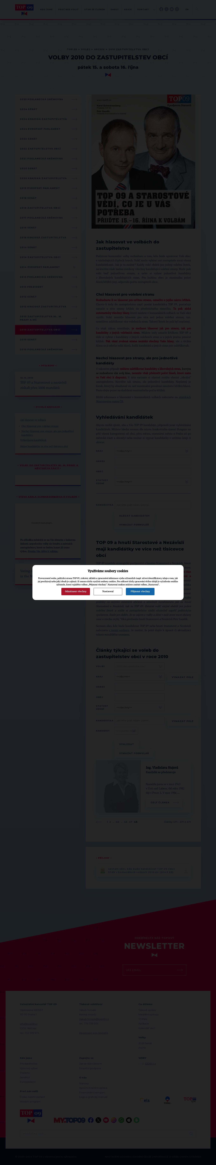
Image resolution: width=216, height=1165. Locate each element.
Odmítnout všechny (75, 591)
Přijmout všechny (140, 591)
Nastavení (107, 591)
